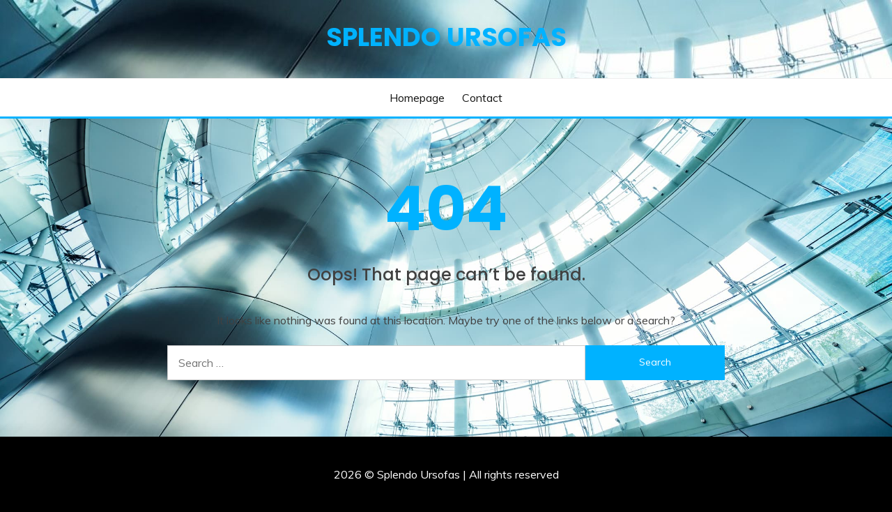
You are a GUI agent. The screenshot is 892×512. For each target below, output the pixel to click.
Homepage (417, 98)
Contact (482, 98)
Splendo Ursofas (446, 37)
